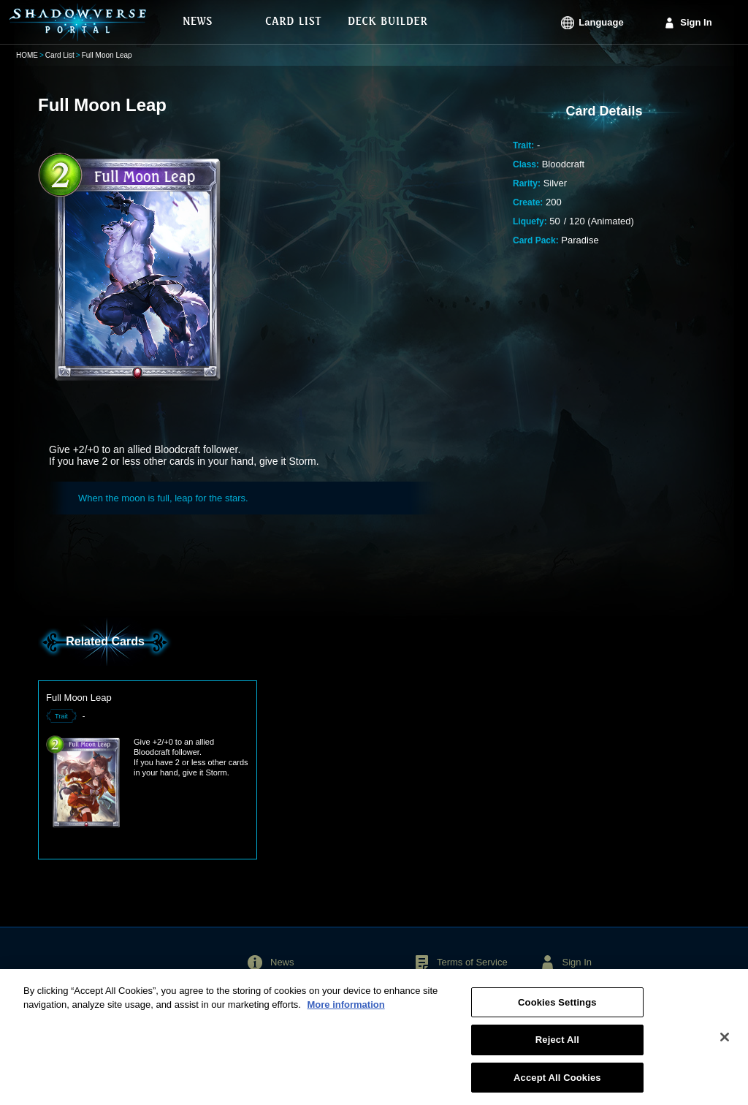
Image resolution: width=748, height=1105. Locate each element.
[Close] (725, 1043)
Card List (60, 55)
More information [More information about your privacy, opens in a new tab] (345, 1010)
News (282, 962)
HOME (27, 55)
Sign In (695, 22)
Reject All (557, 1045)
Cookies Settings (557, 1008)
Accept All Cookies (557, 1083)
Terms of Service (472, 962)
